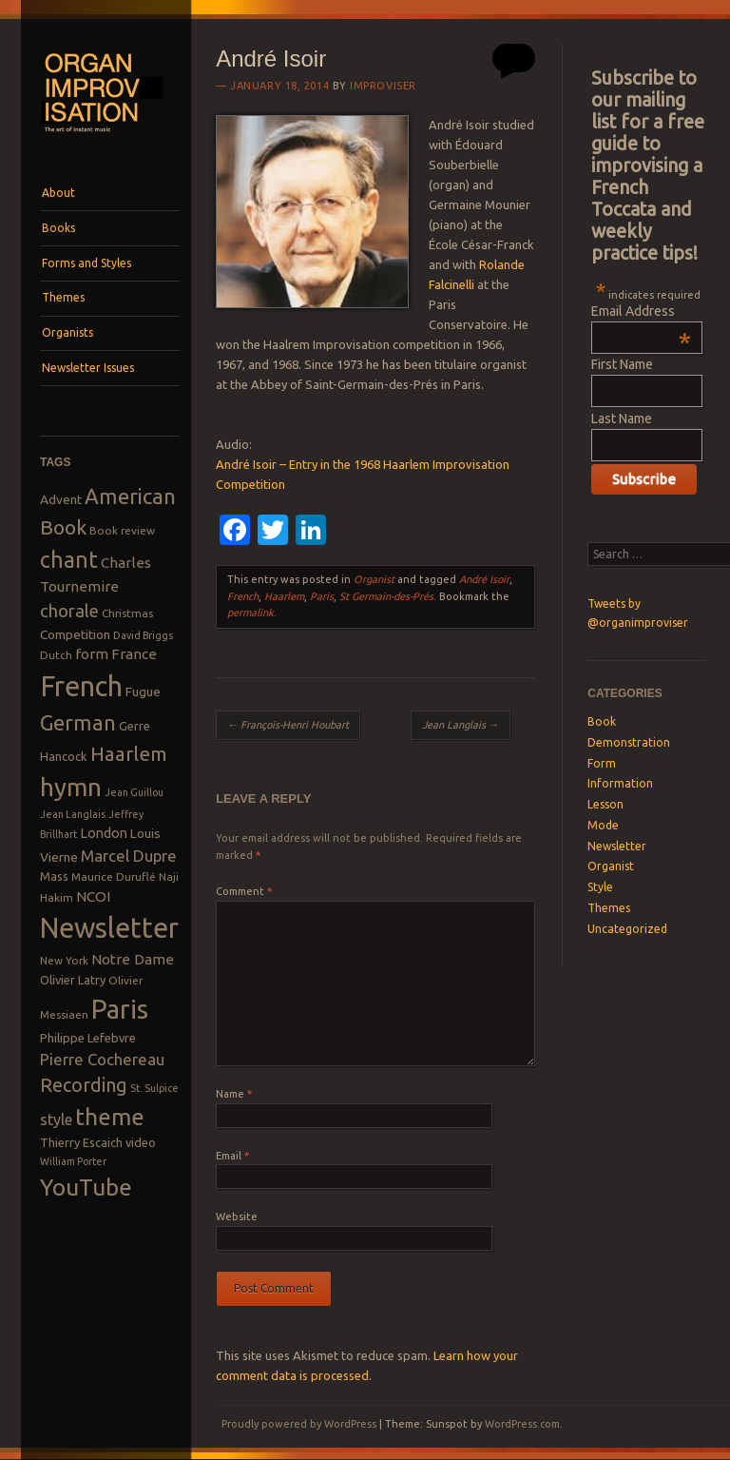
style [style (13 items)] (56, 1119)
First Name (622, 364)
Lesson (605, 804)
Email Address (641, 311)
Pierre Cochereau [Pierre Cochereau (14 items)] (102, 1059)
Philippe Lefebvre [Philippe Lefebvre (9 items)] (88, 1037)
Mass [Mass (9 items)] (54, 876)
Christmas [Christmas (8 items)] (127, 613)
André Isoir (484, 579)
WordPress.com (522, 1424)
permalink (250, 612)
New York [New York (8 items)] (64, 960)
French (243, 596)
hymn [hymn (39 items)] (71, 787)
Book (601, 721)
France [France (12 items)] (134, 654)
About (58, 192)
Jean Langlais (460, 724)
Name (234, 1094)
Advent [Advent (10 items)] (61, 499)
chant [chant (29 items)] (69, 559)
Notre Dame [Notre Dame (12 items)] (132, 959)
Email (232, 1155)
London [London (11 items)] (103, 833)
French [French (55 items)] (81, 686)
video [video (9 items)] (140, 1142)
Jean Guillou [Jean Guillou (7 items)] (134, 792)
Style (600, 887)
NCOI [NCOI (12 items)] (93, 896)
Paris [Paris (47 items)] (119, 1008)
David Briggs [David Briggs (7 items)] (143, 635)
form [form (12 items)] (91, 654)
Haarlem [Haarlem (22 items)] (128, 754)
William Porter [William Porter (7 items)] (73, 1161)
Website (237, 1216)
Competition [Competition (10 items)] (75, 634)
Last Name (621, 418)
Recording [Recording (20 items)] (83, 1085)
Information (620, 783)
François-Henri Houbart (288, 724)
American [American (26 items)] (130, 496)
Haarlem (284, 596)
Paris (322, 596)
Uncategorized (627, 929)
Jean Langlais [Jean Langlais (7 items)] (73, 814)
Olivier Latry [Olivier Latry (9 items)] (73, 979)
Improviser (383, 85)
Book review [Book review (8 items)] (122, 530)
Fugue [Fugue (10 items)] (143, 691)
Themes (63, 297)
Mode (603, 825)
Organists (67, 332)
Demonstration (628, 742)
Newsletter (616, 846)
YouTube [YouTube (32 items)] (86, 1187)
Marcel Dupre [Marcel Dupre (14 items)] (129, 856)
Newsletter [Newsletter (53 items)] (109, 927)
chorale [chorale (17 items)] (69, 611)
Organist (374, 579)
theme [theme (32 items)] (109, 1116)
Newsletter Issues (88, 367)
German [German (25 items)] (78, 722)
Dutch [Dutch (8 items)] (56, 655)
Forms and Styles (86, 263)
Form (601, 763)
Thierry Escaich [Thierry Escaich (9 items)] (81, 1142)
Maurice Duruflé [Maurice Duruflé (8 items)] (113, 876)
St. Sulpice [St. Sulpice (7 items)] (154, 1088)
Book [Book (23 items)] (63, 527)
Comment (244, 891)
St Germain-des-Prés (386, 596)
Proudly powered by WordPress (298, 1424)
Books (58, 228)
